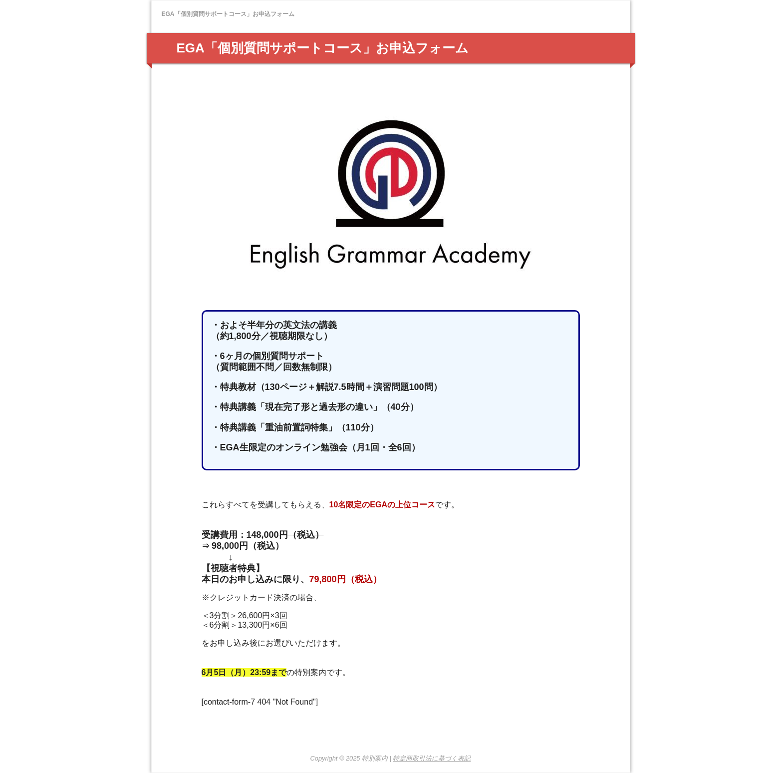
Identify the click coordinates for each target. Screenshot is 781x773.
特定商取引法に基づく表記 (432, 758)
